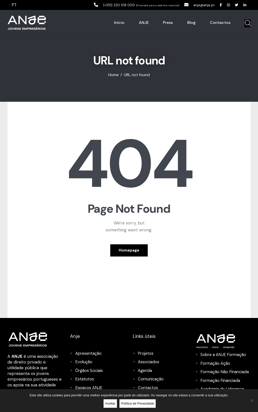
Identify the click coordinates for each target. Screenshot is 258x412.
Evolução (84, 362)
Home (113, 75)
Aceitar (111, 404)
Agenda (145, 370)
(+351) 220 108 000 (109, 4)
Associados (148, 362)
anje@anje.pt (199, 4)
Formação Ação (215, 363)
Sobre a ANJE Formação (224, 355)
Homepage (129, 250)
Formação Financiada (221, 387)
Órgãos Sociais (89, 370)
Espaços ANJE (89, 388)
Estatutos (84, 379)
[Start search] (247, 24)
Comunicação (151, 379)
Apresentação (89, 354)
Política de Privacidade (138, 404)
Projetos (146, 354)
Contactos (148, 388)
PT (14, 4)
